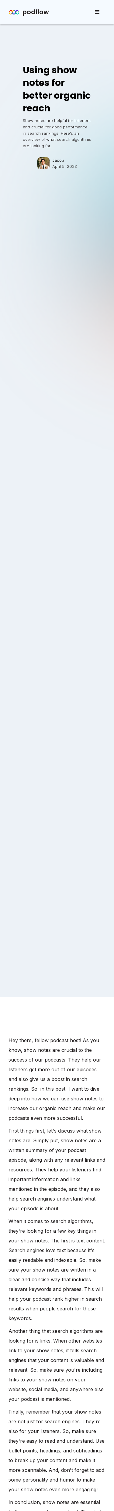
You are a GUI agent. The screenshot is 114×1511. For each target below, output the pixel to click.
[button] (97, 12)
